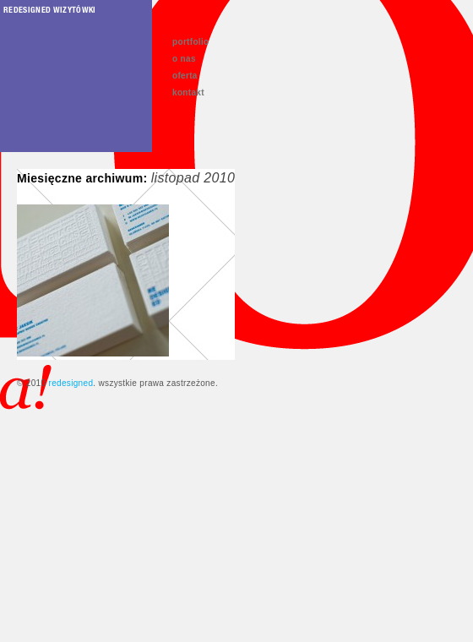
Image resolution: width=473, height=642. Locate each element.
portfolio (190, 41)
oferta (185, 75)
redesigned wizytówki (49, 9)
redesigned (70, 383)
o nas (184, 58)
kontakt (188, 92)
